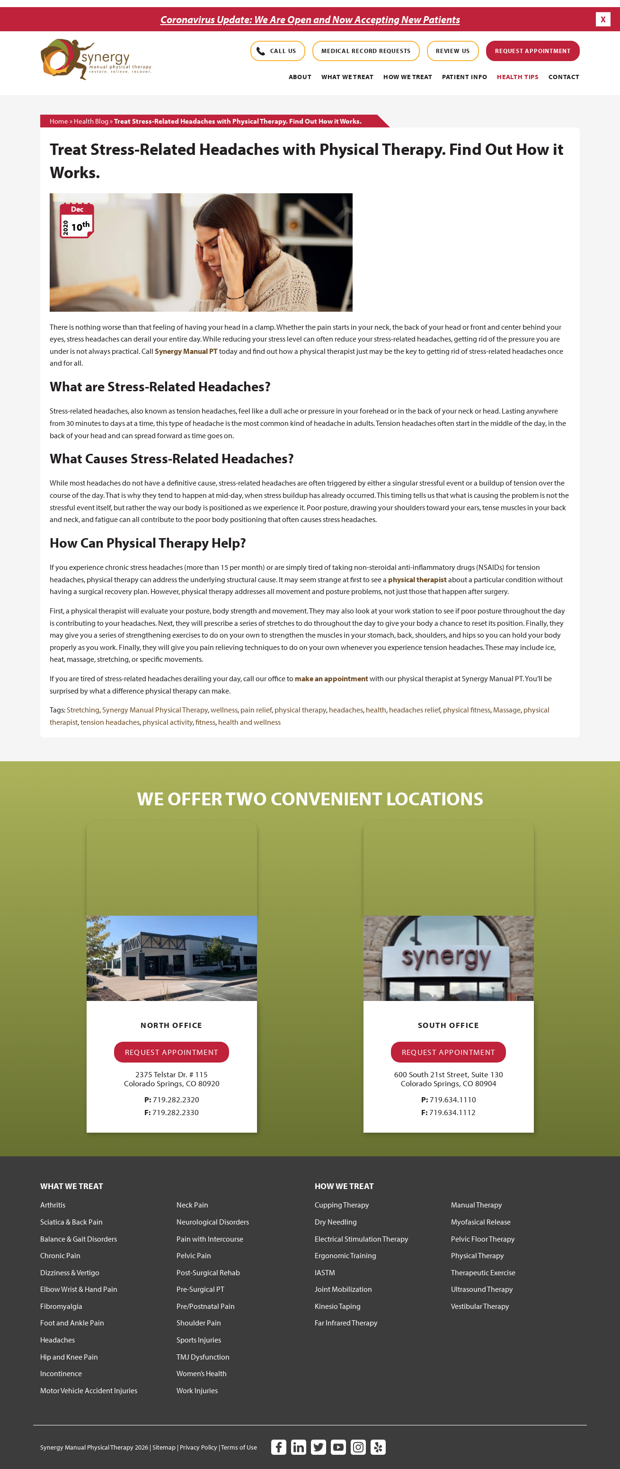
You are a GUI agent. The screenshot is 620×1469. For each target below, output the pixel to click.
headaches (346, 709)
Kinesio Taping (338, 1305)
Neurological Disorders (213, 1221)
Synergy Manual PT (186, 350)
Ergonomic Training (345, 1255)
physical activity (167, 721)
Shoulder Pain (199, 1322)
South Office (448, 1025)
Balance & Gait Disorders (78, 1238)
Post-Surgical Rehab (208, 1272)
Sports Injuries (199, 1339)
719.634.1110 (453, 1099)
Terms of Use (239, 1447)
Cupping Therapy (342, 1204)
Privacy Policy (198, 1447)
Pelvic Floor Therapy (483, 1238)
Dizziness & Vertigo (69, 1272)
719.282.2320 (176, 1099)
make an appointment (331, 678)
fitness (205, 721)
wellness (224, 709)
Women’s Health (202, 1373)
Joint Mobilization (343, 1289)
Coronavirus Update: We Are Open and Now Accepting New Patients (310, 19)
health (376, 709)
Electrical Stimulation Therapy (361, 1238)
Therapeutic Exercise (483, 1272)
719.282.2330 (175, 1112)
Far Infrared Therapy (346, 1322)
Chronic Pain (60, 1255)
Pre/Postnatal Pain (206, 1305)
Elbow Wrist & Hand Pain (78, 1289)
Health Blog (91, 120)
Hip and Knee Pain (69, 1356)
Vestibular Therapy (480, 1305)
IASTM (325, 1272)
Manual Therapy (476, 1204)
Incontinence (61, 1373)
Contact (564, 76)
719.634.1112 (452, 1112)
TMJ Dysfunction (203, 1356)
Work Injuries (197, 1390)
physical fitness (466, 709)
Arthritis (52, 1204)
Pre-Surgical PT (200, 1289)
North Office (171, 1025)
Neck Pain (192, 1204)
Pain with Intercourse (210, 1238)
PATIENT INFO (464, 76)
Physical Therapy (477, 1255)
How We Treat (408, 76)
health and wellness (249, 721)
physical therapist (417, 579)
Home (59, 120)
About (300, 76)
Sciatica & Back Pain (71, 1221)
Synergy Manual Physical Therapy (155, 709)
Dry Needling (336, 1221)
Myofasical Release (481, 1221)
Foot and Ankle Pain (72, 1322)
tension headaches (110, 721)
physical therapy (300, 709)
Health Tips (518, 76)
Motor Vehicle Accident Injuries (88, 1390)
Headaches (57, 1339)
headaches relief (414, 709)
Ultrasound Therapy (482, 1289)
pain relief (256, 709)
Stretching (83, 709)
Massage (507, 709)
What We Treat (347, 76)
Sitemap (164, 1447)
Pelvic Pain (194, 1255)
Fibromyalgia (61, 1305)
